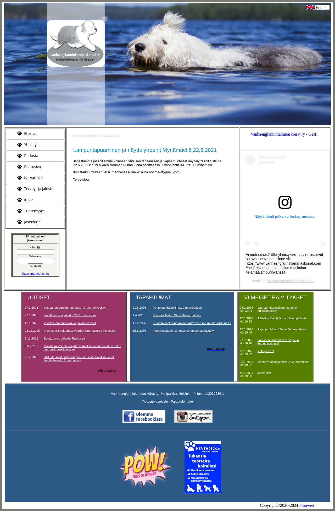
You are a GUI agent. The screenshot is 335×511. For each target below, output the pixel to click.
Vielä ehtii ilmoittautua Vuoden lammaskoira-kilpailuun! (80, 330)
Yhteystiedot (266, 351)
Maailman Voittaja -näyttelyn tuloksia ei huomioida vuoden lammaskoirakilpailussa (82, 348)
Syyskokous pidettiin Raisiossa (64, 338)
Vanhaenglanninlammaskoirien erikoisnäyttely (183, 330)
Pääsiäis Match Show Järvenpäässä (177, 315)
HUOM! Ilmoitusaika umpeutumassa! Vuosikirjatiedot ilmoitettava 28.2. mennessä (79, 359)
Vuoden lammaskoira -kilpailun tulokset (70, 323)
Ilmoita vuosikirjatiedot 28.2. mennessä (70, 315)
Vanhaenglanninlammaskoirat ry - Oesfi (284, 134)
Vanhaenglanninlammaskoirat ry (293, 281)
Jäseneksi (264, 372)
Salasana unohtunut (35, 273)
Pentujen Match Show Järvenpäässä (177, 307)
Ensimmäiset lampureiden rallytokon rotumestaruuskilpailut (192, 323)
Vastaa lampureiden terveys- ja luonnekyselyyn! (75, 307)
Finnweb (306, 505)
